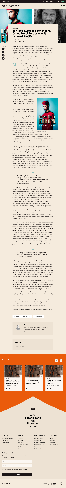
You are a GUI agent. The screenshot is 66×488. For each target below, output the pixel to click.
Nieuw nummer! (5, 1)
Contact (47, 1)
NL (38, 1)
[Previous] (56, 360)
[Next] (61, 360)
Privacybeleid (37, 446)
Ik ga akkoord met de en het (15, 469)
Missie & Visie (21, 442)
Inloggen (57, 1)
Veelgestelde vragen (38, 438)
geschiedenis (33, 417)
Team (23, 444)
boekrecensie (16, 316)
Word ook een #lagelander (8, 438)
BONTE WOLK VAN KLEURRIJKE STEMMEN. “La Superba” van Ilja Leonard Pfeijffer (18, 383)
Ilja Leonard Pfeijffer (38, 316)
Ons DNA (20, 438)
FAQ (43, 1)
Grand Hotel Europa (28, 309)
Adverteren (52, 442)
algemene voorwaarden (15, 469)
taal (33, 420)
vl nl (33, 426)
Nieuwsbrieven (37, 440)
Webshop (52, 1)
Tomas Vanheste (19, 40)
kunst (33, 415)
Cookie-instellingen (38, 448)
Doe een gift (5, 440)
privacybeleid (25, 469)
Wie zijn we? (21, 440)
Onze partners (5, 442)
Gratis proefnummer (54, 444)
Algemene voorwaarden (39, 444)
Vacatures (20, 448)
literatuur (33, 423)
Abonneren (52, 440)
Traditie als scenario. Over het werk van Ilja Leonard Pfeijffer (38, 382)
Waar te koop (53, 438)
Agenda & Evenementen (39, 442)
